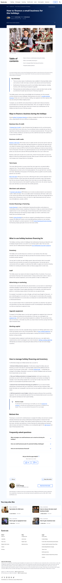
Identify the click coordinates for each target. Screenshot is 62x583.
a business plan (36, 369)
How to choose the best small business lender (48, 510)
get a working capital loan (44, 331)
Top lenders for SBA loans (16, 509)
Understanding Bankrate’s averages (48, 546)
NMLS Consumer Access (19, 571)
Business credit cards (14, 142)
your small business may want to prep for (41, 245)
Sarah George (17, 16)
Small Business (12, 6)
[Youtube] (11, 577)
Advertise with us (25, 544)
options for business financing (20, 117)
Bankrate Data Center (5, 544)
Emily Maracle (27, 16)
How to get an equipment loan (17, 521)
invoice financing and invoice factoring (42, 221)
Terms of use (44, 549)
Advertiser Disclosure (52, 6)
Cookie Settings (45, 539)
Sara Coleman (13, 513)
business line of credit (15, 127)
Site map (2, 549)
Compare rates (24, 536)
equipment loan (12, 317)
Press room (3, 541)
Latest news (24, 539)
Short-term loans (13, 176)
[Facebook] (2, 577)
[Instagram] (6, 577)
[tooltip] (38, 456)
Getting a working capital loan (45, 340)
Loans (7, 6)
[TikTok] (13, 577)
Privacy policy (44, 536)
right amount (47, 424)
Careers (2, 546)
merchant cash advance (15, 191)
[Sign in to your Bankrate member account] (55, 2)
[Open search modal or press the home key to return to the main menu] (60, 2)
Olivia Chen (12, 523)
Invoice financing (13, 207)
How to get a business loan (47, 521)
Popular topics (24, 541)
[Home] (4, 2)
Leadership (3, 539)
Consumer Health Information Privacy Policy (49, 544)
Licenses (43, 557)
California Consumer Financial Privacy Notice (50, 554)
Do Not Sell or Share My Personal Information (50, 541)
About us (3, 536)
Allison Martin (44, 513)
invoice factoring (17, 217)
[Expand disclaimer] (54, 22)
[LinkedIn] (9, 577)
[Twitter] (4, 577)
